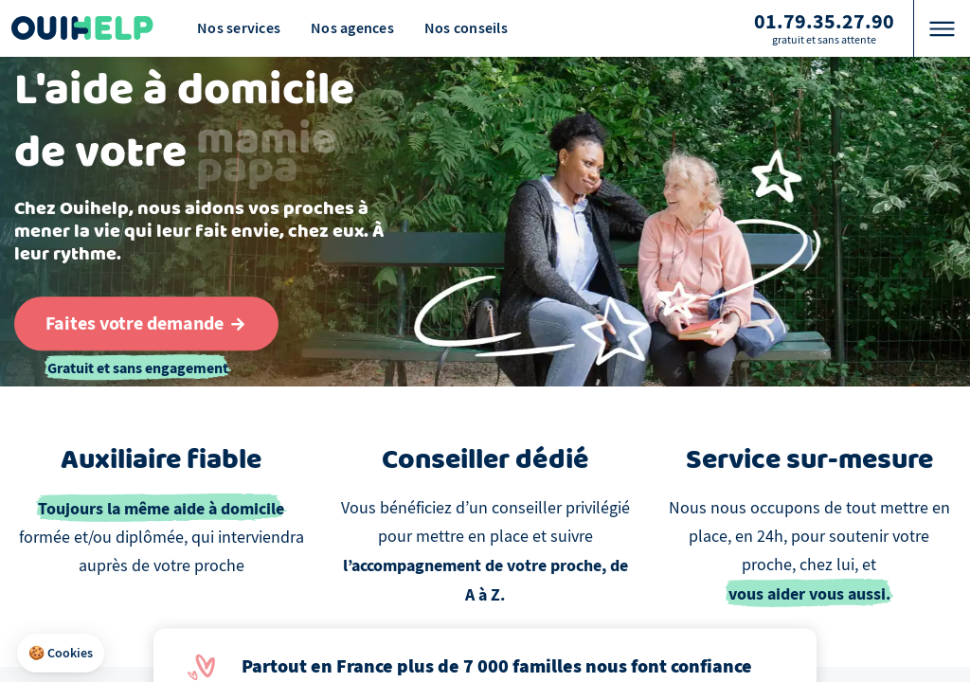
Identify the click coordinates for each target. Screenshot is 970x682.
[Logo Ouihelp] (82, 28)
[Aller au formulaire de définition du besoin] (146, 323)
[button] (60, 653)
